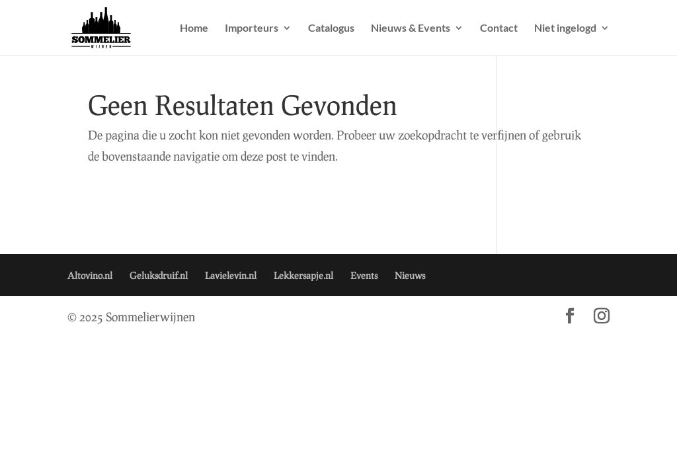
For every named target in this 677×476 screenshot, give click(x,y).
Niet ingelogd (565, 28)
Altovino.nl (89, 275)
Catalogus (331, 28)
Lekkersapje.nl (303, 275)
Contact (499, 28)
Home (194, 28)
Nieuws (410, 275)
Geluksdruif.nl (159, 275)
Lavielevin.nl (231, 275)
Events (364, 275)
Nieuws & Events (410, 28)
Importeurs (251, 28)
